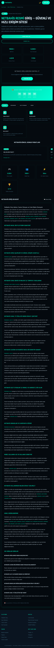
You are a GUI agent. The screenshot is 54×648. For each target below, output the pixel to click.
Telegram (30, 635)
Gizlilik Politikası (31, 625)
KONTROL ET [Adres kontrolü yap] (27, 78)
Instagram (30, 637)
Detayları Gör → (7, 157)
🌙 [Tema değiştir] (40, 2)
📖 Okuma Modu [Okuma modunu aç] (47, 199)
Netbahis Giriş (4, 617)
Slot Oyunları (4, 625)
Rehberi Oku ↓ (27, 41)
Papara (3, 635)
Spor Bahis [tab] (13, 105)
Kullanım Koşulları (32, 622)
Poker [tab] (32, 105)
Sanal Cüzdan (4, 639)
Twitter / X (30, 632)
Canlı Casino (4, 622)
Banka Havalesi (4, 632)
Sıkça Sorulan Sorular (33, 620)
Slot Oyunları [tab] (23, 105)
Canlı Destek (31, 617)
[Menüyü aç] (52, 2)
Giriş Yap (46, 2)
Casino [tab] (4, 105)
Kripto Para (4, 637)
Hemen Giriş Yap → (27, 36)
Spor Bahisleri (4, 620)
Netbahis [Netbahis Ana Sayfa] (6, 2)
